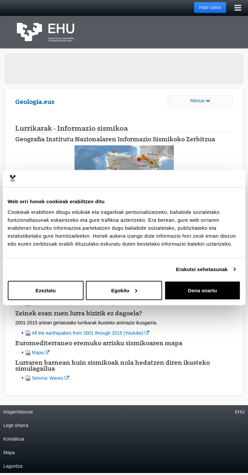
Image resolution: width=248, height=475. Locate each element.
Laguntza (13, 466)
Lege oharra (15, 425)
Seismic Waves (50, 377)
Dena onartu (202, 290)
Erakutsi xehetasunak (201, 269)
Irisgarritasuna (18, 411)
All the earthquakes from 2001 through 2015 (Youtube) (90, 332)
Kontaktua (13, 439)
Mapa (40, 352)
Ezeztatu (45, 290)
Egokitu (124, 290)
